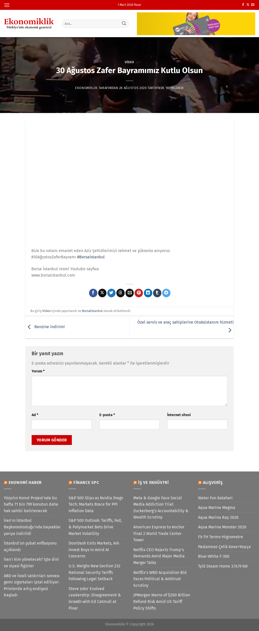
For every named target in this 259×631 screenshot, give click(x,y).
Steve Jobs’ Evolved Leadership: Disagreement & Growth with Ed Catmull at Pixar (95, 598)
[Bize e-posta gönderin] (252, 5)
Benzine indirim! (45, 327)
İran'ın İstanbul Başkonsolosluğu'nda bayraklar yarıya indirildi (32, 527)
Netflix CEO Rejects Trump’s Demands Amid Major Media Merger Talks (159, 556)
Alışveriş (213, 482)
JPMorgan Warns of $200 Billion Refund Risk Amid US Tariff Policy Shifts (161, 601)
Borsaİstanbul (92, 311)
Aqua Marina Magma (216, 507)
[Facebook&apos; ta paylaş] (93, 293)
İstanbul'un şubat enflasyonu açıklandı (30, 546)
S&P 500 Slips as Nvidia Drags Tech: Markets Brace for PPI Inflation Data (96, 504)
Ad (35, 415)
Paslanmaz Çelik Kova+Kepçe (224, 546)
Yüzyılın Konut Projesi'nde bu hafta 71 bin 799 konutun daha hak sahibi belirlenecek (31, 504)
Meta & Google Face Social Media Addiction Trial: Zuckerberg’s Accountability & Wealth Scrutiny (160, 507)
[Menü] (7, 5)
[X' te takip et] (247, 5)
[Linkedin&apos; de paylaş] (148, 293)
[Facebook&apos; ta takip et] (243, 5)
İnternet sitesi (179, 415)
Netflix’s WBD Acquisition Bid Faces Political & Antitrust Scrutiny (160, 579)
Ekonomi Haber (25, 482)
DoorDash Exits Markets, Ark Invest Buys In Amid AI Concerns (94, 549)
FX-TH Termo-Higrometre (220, 536)
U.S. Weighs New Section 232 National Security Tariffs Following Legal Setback (94, 572)
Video (129, 62)
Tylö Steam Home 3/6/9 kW (223, 566)
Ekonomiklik (86, 88)
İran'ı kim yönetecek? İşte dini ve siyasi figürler (31, 562)
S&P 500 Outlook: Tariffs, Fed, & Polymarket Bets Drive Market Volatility (95, 527)
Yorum (38, 371)
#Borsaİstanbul (91, 257)
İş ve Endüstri (153, 482)
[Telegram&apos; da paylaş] (166, 293)
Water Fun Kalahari (215, 497)
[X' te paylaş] (102, 293)
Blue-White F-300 (213, 556)
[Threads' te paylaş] (120, 293)
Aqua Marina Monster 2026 (222, 527)
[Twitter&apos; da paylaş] (111, 293)
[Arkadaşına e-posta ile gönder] (129, 293)
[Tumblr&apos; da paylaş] (157, 293)
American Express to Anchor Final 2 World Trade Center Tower (158, 533)
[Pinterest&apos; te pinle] (139, 293)
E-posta (107, 415)
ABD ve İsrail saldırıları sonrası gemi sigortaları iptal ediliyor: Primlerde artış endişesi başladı (32, 585)
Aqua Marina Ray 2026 (218, 517)
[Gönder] (124, 23)
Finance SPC (86, 482)
